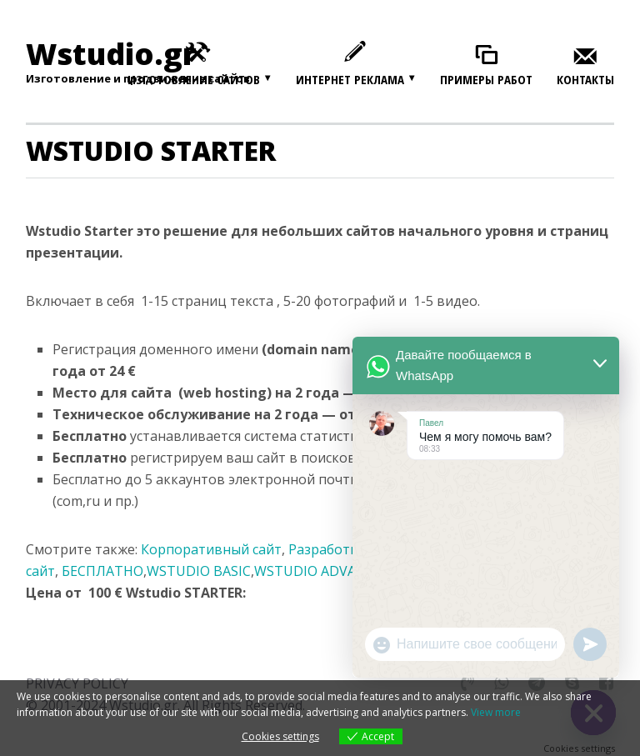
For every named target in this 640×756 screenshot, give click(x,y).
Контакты (585, 80)
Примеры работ (486, 80)
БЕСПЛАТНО (102, 571)
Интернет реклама (350, 79)
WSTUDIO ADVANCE (318, 571)
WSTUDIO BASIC (199, 571)
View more (496, 712)
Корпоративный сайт (211, 549)
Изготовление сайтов (194, 79)
